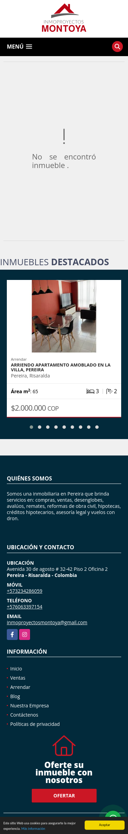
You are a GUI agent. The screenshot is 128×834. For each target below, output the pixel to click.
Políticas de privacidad (35, 724)
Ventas (17, 678)
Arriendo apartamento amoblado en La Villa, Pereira (61, 367)
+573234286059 (24, 591)
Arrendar (20, 687)
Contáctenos (24, 714)
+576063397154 (24, 606)
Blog (15, 696)
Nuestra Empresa (29, 705)
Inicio (16, 668)
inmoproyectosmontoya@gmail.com (47, 622)
